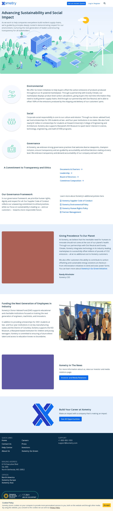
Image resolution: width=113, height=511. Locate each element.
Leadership (65, 173)
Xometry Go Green (30, 451)
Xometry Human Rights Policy (75, 208)
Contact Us (6, 444)
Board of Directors (68, 177)
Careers (25, 440)
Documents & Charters (70, 169)
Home (4, 440)
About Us (6, 451)
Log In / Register (94, 3)
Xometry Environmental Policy (75, 204)
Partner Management (71, 212)
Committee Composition (70, 180)
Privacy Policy (55, 508)
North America (8, 477)
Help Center (7, 447)
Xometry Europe (9, 480)
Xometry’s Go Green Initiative (94, 268)
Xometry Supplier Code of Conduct (77, 200)
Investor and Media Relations (73, 377)
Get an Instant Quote (76, 3)
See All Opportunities (70, 419)
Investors (26, 447)
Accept (107, 505)
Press (24, 444)
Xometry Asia (7, 482)
